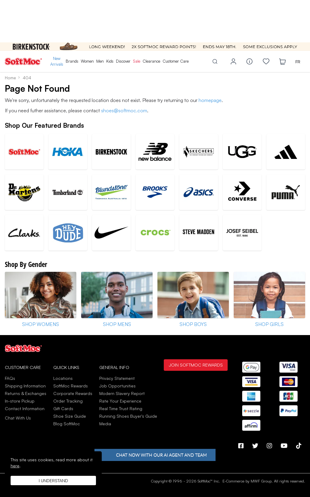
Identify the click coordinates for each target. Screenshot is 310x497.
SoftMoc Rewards (70, 385)
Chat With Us (18, 418)
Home (10, 77)
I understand (53, 480)
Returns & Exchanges (25, 393)
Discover (123, 61)
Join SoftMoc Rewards (196, 364)
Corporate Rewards (72, 393)
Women (87, 61)
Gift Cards (63, 408)
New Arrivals (56, 61)
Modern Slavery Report (122, 393)
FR (297, 61)
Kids (110, 61)
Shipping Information (25, 385)
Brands (72, 61)
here (15, 465)
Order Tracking (68, 400)
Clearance (151, 61)
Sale (136, 61)
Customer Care (176, 61)
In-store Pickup (20, 400)
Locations (63, 378)
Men (100, 61)
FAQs (10, 378)
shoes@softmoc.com (124, 110)
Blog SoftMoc (66, 423)
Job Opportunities (117, 385)
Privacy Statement (117, 378)
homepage (210, 100)
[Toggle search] (215, 61)
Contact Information (25, 408)
